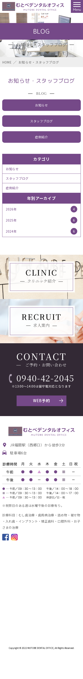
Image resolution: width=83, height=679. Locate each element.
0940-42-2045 (45, 378)
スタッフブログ (41, 121)
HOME (7, 62)
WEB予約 (41, 400)
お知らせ (41, 105)
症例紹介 (41, 137)
